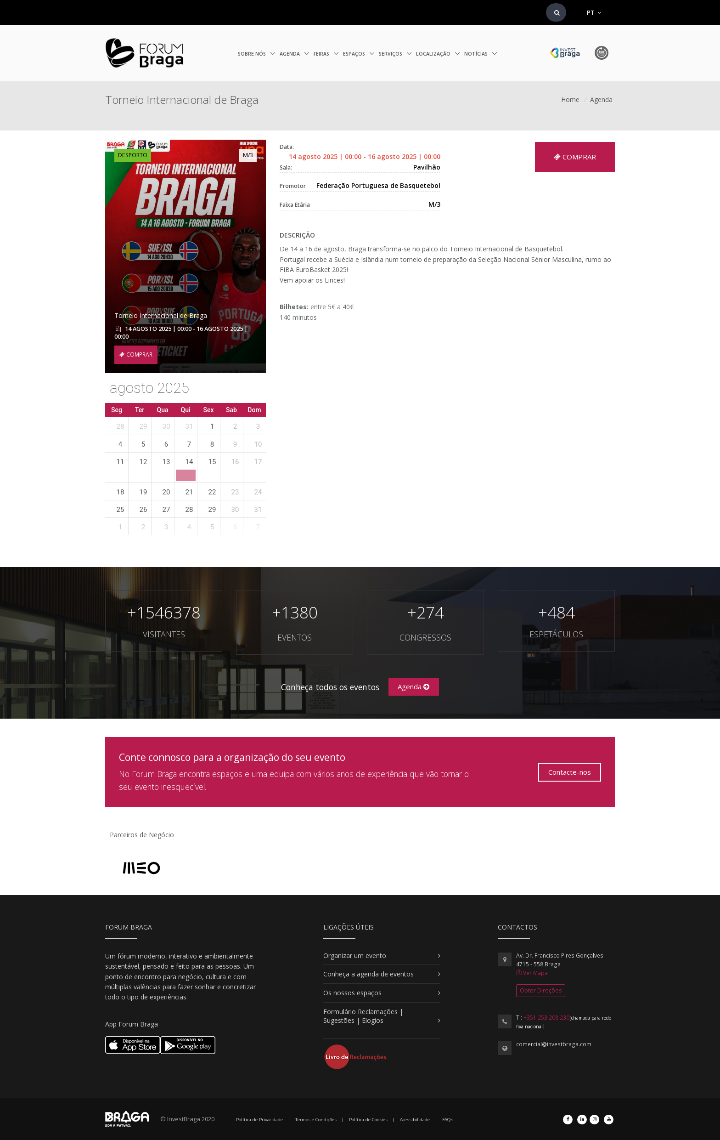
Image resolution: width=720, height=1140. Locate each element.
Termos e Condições (316, 1120)
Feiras (322, 54)
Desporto (132, 155)
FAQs (447, 1120)
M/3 (248, 155)
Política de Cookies (368, 1120)
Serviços (391, 54)
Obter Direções (541, 990)
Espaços (354, 54)
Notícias (476, 54)
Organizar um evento (354, 955)
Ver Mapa (532, 973)
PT (594, 12)
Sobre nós (252, 54)
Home (570, 99)
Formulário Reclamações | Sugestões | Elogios (363, 1016)
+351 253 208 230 (546, 1017)
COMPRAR (135, 354)
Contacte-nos (569, 772)
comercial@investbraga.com (553, 1044)
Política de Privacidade (259, 1120)
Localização (434, 54)
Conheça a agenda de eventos (368, 974)
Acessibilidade (415, 1120)
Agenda (290, 54)
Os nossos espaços (352, 992)
